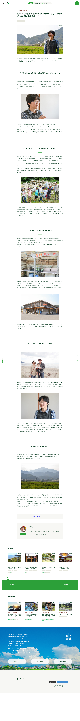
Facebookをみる (22, 678)
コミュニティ (10, 619)
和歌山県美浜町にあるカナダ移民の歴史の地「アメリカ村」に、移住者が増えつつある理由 (14, 615)
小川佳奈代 (25, 10)
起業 (25, 572)
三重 (37, 602)
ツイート (38, 516)
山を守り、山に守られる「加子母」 (65, 614)
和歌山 (19, 602)
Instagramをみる (58, 684)
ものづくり (43, 619)
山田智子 (32, 612)
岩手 (54, 602)
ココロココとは (17, 661)
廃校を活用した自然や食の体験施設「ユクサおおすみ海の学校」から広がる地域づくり (14, 567)
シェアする (34, 516)
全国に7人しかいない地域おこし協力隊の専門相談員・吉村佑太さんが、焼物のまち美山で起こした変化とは (31, 567)
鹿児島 (60, 25)
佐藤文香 (49, 612)
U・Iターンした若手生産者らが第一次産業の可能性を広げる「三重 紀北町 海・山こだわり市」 (31, 615)
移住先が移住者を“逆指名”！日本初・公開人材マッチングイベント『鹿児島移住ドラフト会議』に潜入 (65, 567)
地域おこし (52, 619)
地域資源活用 (44, 572)
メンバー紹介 (40, 661)
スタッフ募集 (63, 661)
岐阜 (71, 602)
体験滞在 (26, 619)
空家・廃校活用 (10, 572)
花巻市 (43, 620)
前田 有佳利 (15, 612)
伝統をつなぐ (14, 619)
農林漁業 (29, 619)
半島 (17, 619)
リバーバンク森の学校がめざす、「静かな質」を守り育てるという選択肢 (48, 567)
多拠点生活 (48, 572)
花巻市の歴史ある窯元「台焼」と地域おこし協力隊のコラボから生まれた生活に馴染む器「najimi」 (48, 615)
